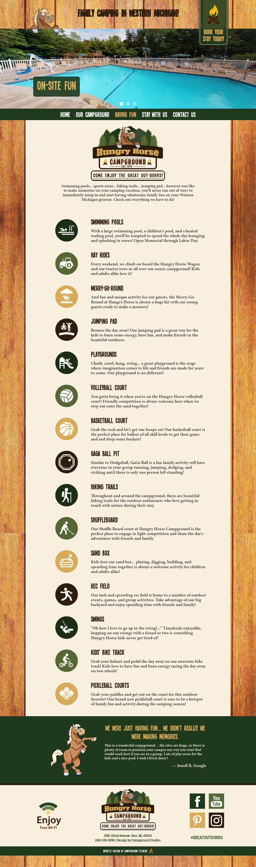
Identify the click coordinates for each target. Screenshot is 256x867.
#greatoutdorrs (207, 837)
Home (65, 114)
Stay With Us (154, 114)
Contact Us (184, 114)
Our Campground (92, 114)
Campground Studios (146, 840)
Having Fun (125, 114)
